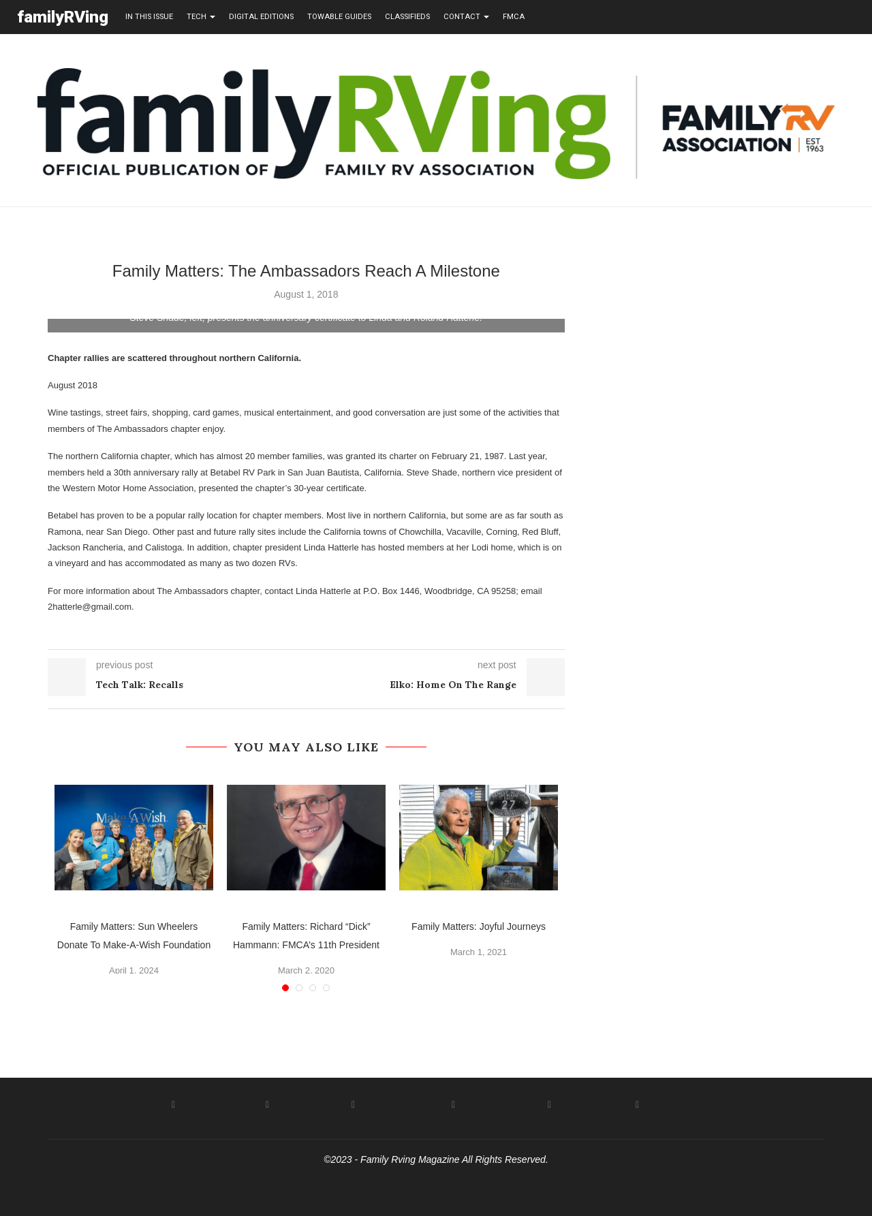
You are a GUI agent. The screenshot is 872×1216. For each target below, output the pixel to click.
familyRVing (62, 17)
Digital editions (261, 16)
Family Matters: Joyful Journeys (478, 925)
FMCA (514, 16)
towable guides (339, 16)
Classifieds (407, 16)
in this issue (149, 16)
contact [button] (466, 16)
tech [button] (201, 16)
